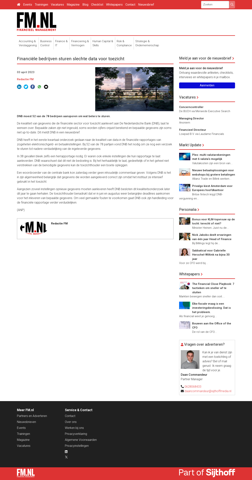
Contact (130, 4)
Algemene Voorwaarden (81, 440)
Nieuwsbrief (146, 4)
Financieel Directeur (192, 130)
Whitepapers (114, 4)
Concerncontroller (191, 107)
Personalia (187, 209)
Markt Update (190, 145)
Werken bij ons (74, 428)
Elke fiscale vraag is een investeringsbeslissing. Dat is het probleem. (211, 308)
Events (27, 4)
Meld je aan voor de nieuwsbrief (205, 58)
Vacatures (57, 4)
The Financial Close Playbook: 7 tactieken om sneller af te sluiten (213, 288)
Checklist (97, 4)
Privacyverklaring (76, 434)
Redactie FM (25, 79)
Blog (85, 4)
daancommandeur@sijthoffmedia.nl (208, 391)
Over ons (71, 422)
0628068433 (193, 386)
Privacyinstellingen (77, 446)
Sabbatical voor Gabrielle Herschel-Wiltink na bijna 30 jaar (211, 255)
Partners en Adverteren (32, 416)
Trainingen (41, 4)
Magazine (73, 4)
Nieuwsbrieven (26, 422)
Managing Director (191, 118)
